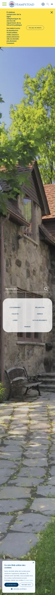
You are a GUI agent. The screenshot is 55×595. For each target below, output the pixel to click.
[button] (18, 589)
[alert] (18, 577)
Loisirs (15, 321)
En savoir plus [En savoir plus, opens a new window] (28, 580)
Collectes (15, 315)
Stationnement (15, 308)
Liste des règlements (40, 321)
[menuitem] (52, 4)
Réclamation (39, 308)
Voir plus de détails (35, 28)
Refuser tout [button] (26, 584)
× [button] (33, 563)
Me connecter (43, 4)
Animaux (40, 315)
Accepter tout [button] (11, 584)
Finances (27, 328)
